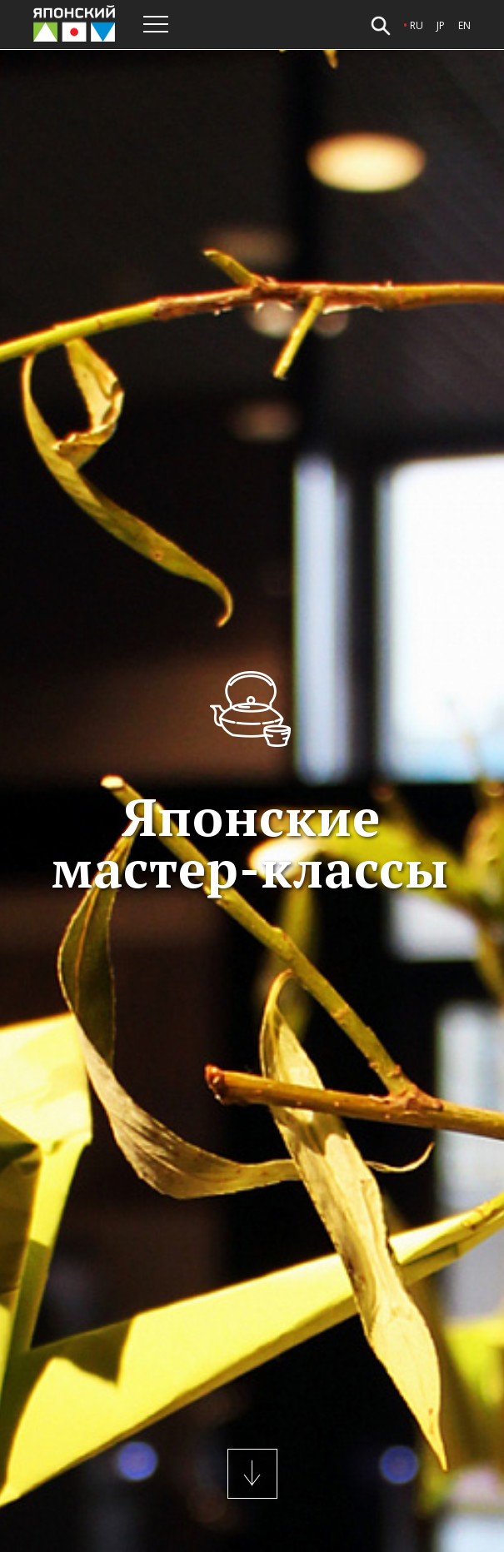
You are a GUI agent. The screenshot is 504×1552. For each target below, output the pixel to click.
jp (441, 25)
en (464, 25)
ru (416, 25)
